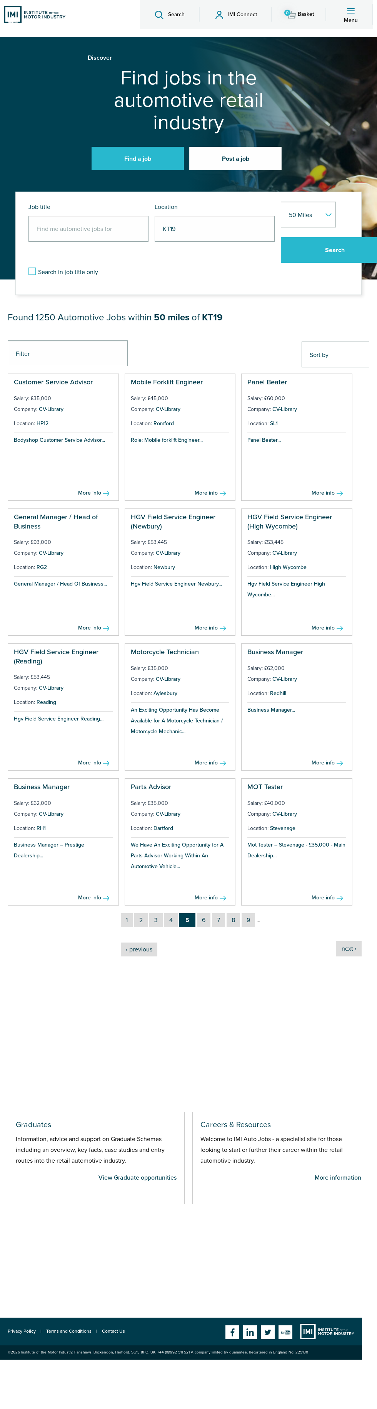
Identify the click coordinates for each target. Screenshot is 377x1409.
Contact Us (113, 1331)
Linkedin (250, 1332)
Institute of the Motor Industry (327, 1331)
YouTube (285, 1332)
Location (166, 207)
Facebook (232, 1332)
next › (349, 949)
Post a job (235, 159)
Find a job (137, 159)
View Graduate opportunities (137, 1178)
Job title (39, 207)
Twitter (268, 1332)
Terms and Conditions (69, 1331)
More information (338, 1178)
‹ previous (139, 949)
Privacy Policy (22, 1331)
